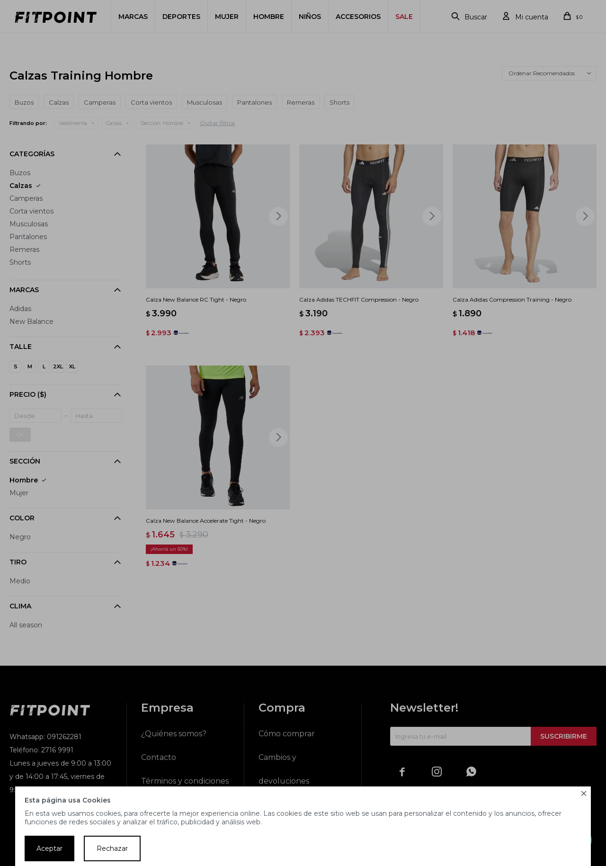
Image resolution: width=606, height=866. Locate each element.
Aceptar (49, 848)
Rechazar (112, 848)
